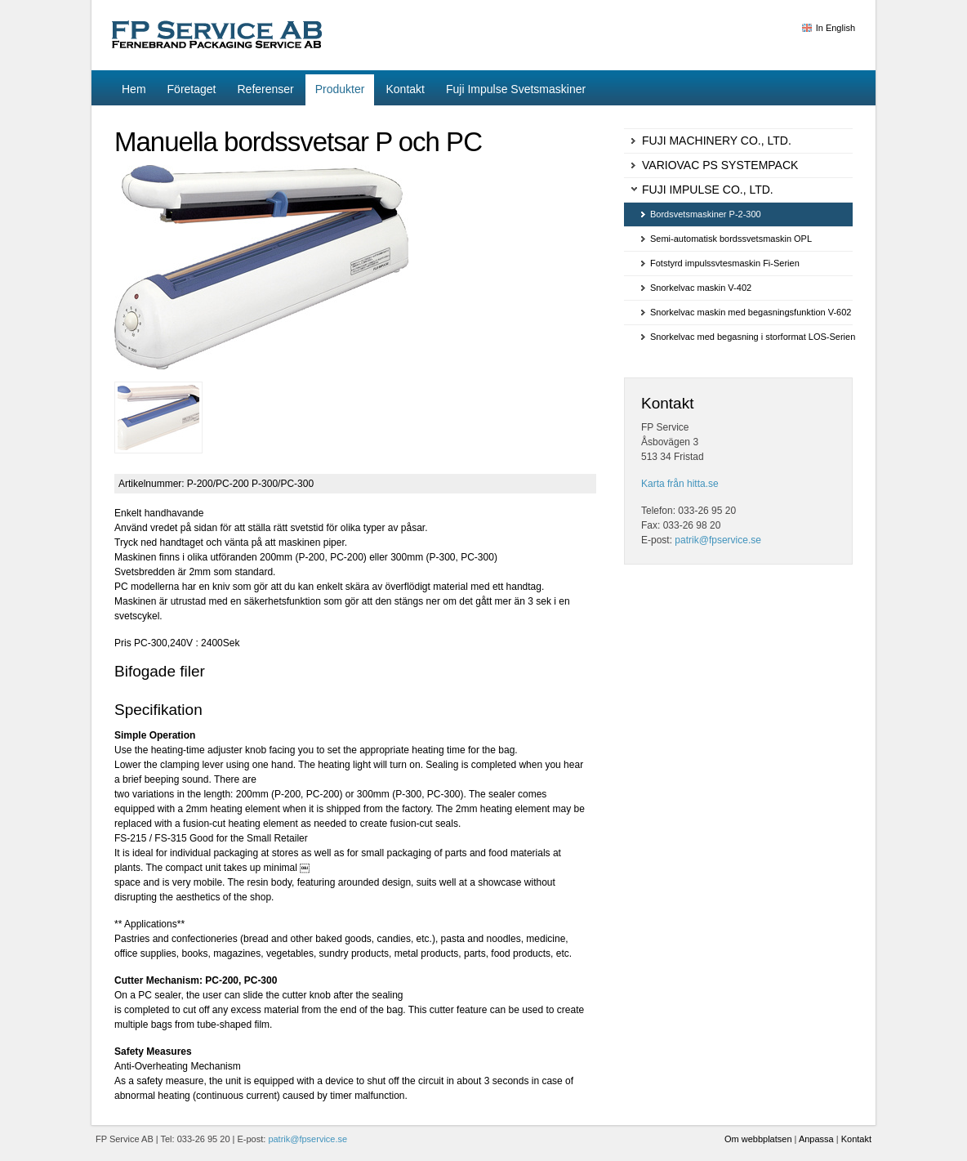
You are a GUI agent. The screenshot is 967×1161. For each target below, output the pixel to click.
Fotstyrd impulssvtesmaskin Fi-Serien (725, 263)
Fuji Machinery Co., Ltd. (716, 140)
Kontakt (856, 1139)
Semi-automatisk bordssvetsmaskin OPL (731, 238)
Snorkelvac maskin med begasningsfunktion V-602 (750, 312)
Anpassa (816, 1139)
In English (835, 28)
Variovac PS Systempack (720, 165)
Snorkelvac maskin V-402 (700, 287)
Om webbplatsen (758, 1139)
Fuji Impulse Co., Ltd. (707, 189)
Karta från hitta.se (680, 483)
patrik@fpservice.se (718, 540)
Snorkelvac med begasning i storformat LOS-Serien (751, 337)
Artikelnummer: (151, 483)
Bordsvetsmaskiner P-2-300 (705, 214)
